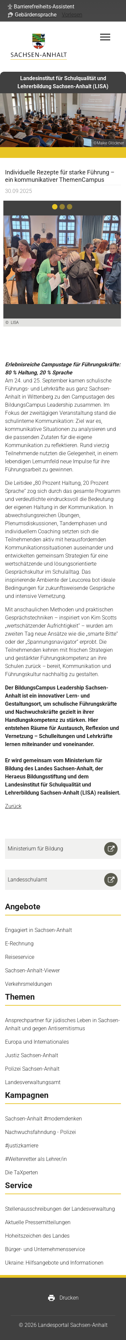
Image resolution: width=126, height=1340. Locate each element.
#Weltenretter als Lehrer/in (36, 1159)
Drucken (63, 1298)
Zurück (13, 806)
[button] (41, 7)
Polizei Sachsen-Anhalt (32, 1069)
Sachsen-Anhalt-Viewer (32, 970)
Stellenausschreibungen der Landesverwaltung (60, 1209)
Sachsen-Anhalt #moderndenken (43, 1118)
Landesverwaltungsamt (32, 1082)
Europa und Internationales (37, 1042)
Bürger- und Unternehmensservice (45, 1249)
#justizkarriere (21, 1145)
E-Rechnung (19, 943)
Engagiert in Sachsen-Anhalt (38, 930)
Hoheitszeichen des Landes (37, 1236)
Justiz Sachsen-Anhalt (31, 1055)
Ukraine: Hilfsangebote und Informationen (54, 1263)
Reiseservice (19, 957)
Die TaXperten (21, 1172)
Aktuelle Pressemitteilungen (38, 1222)
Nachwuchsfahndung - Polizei (40, 1132)
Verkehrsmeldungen (28, 984)
